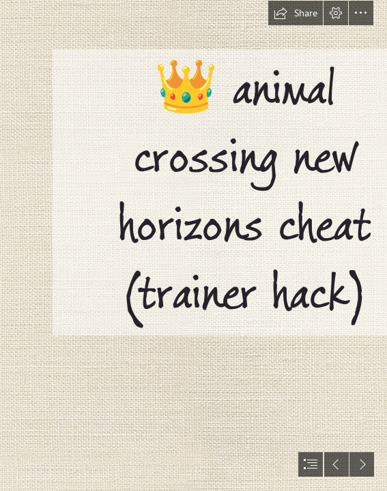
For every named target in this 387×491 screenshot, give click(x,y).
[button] (295, 13)
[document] (193, 245)
